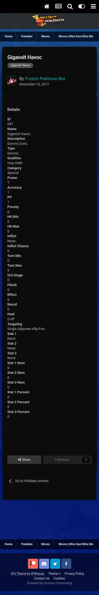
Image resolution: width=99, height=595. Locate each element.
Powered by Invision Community (49, 583)
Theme (54, 574)
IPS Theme (18, 574)
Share (24, 460)
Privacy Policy (74, 574)
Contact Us (42, 578)
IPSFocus (37, 574)
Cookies (59, 578)
